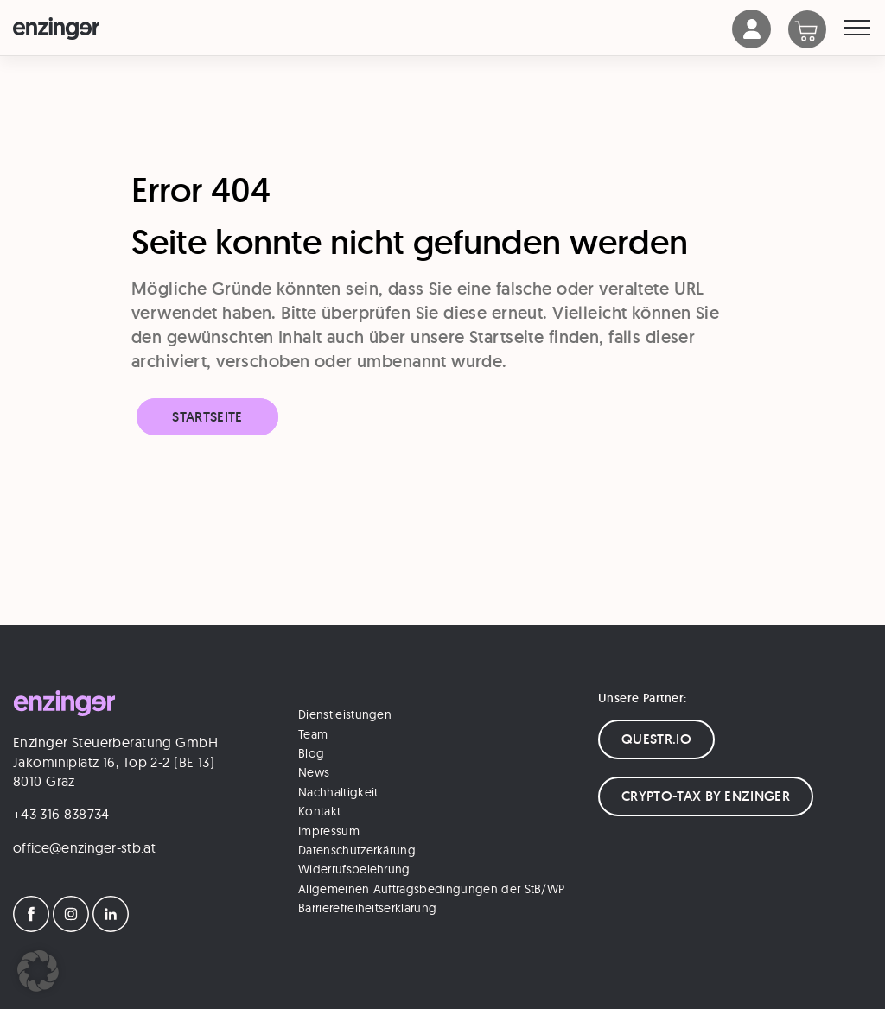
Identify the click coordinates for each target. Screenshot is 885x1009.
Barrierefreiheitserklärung (367, 908)
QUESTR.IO (656, 739)
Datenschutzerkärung (357, 850)
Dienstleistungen (345, 714)
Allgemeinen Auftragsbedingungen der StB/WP (431, 889)
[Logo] (372, 28)
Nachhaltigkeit (338, 792)
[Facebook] (31, 927)
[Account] (752, 44)
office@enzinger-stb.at (84, 847)
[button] (38, 971)
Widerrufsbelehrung (354, 869)
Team (313, 734)
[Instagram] (71, 927)
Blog (311, 753)
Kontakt (319, 811)
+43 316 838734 (61, 813)
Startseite (207, 417)
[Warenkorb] (816, 31)
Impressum (329, 831)
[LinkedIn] (110, 927)
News (313, 772)
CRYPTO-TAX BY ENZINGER (705, 796)
